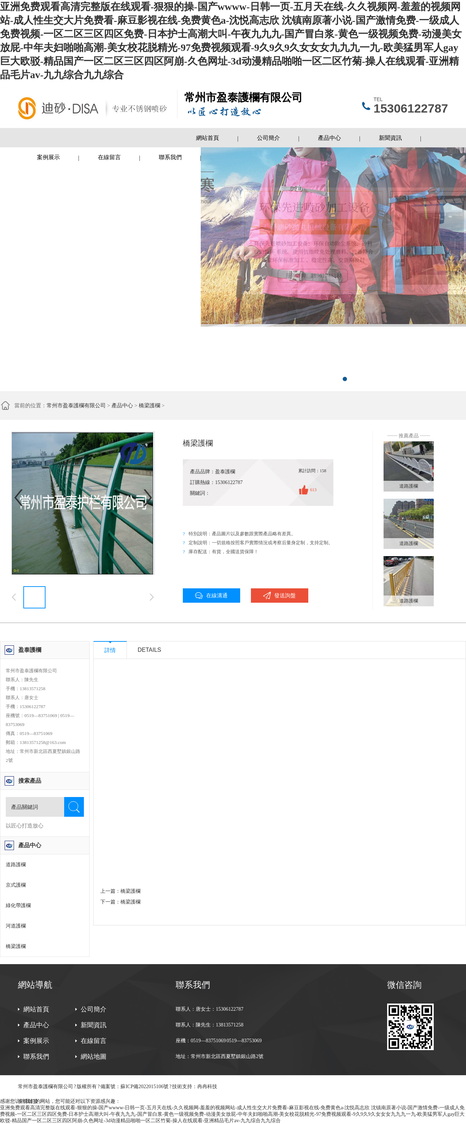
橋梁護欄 (149, 405)
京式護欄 (16, 885)
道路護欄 (16, 864)
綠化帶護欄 (18, 905)
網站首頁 (207, 138)
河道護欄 (16, 926)
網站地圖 (93, 1056)
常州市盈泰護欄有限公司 (76, 405)
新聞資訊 (390, 138)
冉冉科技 (207, 1086)
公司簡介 (268, 138)
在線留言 (109, 157)
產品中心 (329, 138)
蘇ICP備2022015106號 (144, 1086)
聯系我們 (170, 157)
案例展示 (48, 157)
